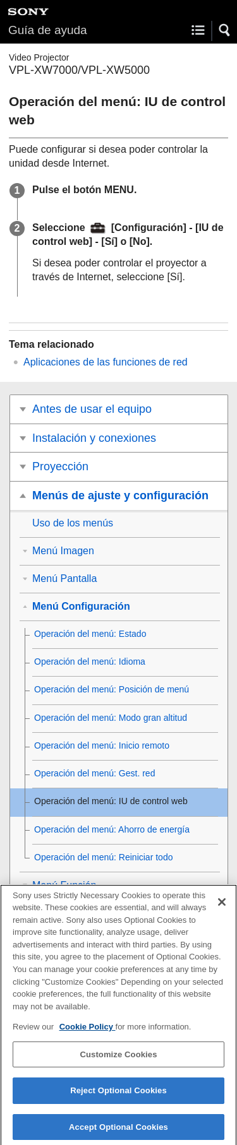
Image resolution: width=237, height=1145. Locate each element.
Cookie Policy (87, 1032)
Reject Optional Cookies (118, 1096)
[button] (225, 30)
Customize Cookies (118, 1059)
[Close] (222, 907)
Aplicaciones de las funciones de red (105, 362)
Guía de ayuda (47, 30)
